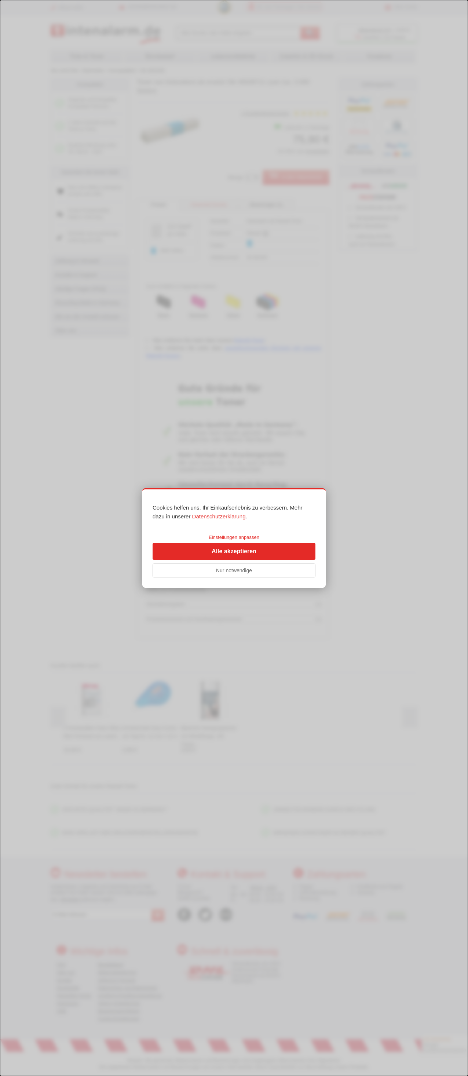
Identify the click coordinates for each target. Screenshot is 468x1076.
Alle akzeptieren (234, 551)
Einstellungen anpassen (234, 537)
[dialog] (234, 538)
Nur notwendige (234, 570)
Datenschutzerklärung (219, 516)
